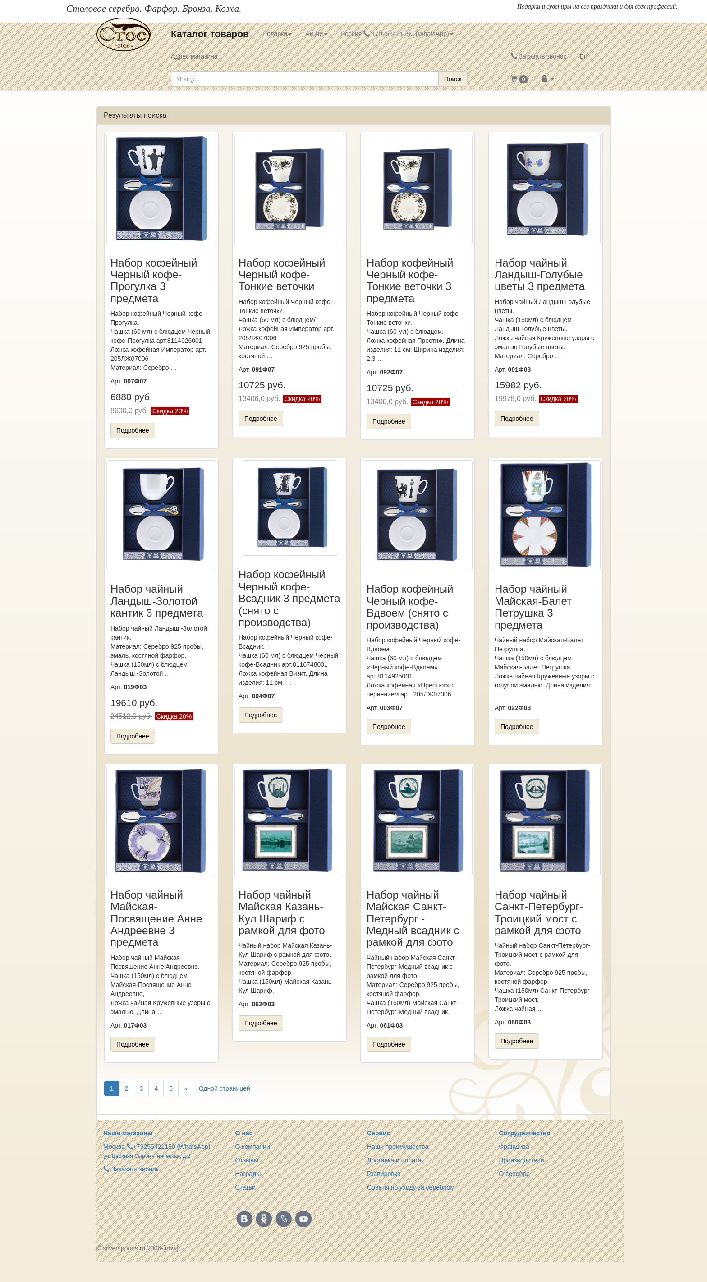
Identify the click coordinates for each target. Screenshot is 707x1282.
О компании (252, 1146)
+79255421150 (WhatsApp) (172, 1146)
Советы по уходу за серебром (410, 1187)
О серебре (514, 1173)
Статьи (245, 1187)
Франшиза (514, 1146)
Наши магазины (128, 1133)
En (584, 56)
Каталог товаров (210, 33)
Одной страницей (224, 1088)
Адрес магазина (194, 56)
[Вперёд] (185, 1088)
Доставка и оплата (394, 1160)
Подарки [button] (277, 33)
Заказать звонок (538, 56)
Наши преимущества (397, 1146)
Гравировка (384, 1173)
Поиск (453, 79)
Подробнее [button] (132, 430)
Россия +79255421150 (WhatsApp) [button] (397, 33)
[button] (519, 79)
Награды (248, 1173)
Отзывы (246, 1160)
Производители (521, 1160)
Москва (114, 1146)
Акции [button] (316, 33)
